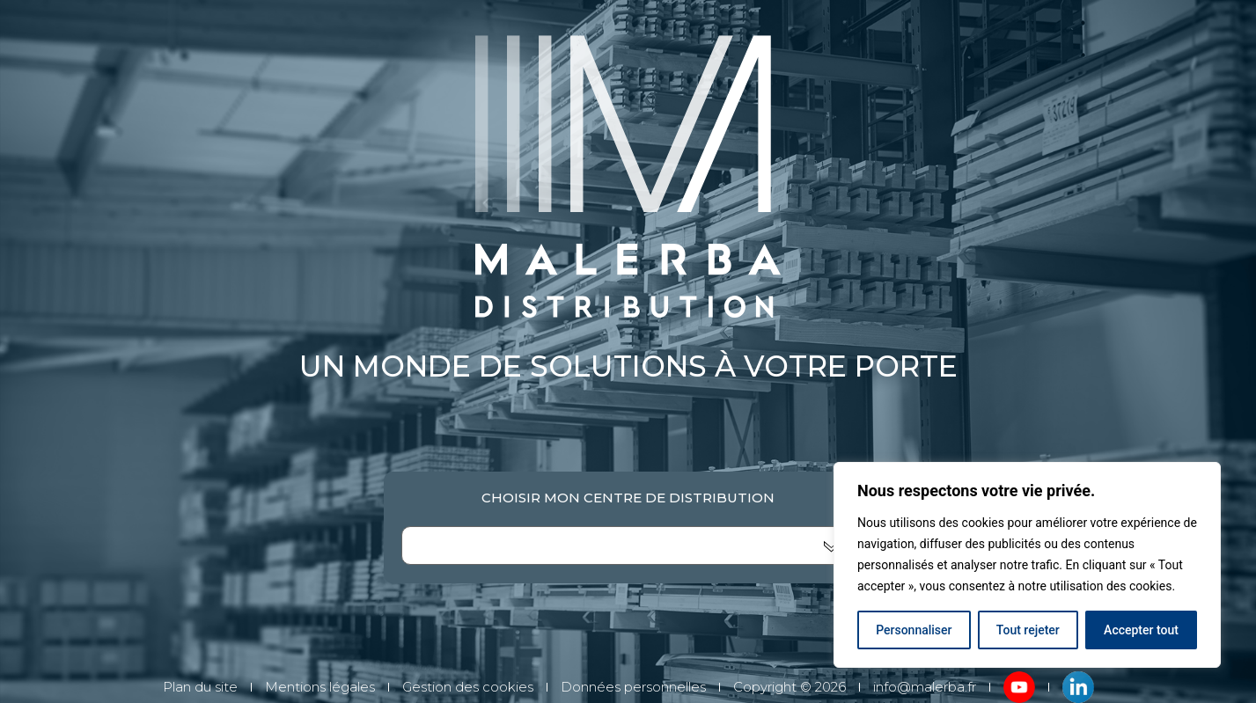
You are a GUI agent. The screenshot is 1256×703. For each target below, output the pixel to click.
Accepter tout (1141, 630)
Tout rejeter (1028, 630)
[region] (1027, 565)
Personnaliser (913, 630)
